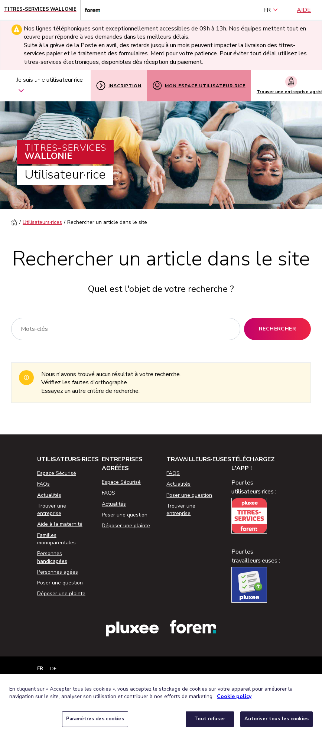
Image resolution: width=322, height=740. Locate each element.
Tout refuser (209, 718)
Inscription (119, 85)
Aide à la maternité (59, 524)
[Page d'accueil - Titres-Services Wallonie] (40, 10)
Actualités (49, 495)
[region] (161, 707)
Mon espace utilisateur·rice (199, 85)
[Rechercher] (125, 329)
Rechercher (277, 328)
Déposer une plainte (61, 593)
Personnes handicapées (52, 557)
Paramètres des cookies (95, 718)
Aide (304, 10)
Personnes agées (57, 572)
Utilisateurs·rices (42, 222)
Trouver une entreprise (51, 509)
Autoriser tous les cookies (276, 718)
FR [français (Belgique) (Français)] (270, 10)
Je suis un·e (50, 86)
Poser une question (60, 582)
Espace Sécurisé (56, 473)
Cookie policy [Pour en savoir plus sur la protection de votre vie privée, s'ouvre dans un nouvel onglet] (234, 696)
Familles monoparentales (56, 539)
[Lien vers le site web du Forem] (90, 10)
